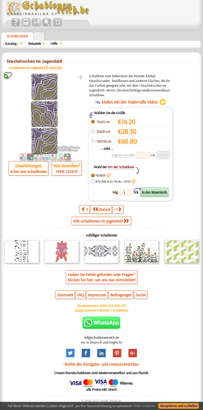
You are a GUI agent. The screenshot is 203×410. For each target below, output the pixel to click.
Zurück (101, 209)
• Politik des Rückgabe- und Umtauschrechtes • (101, 364)
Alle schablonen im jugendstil (101, 221)
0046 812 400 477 (113, 305)
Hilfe (54, 43)
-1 (85, 209)
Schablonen (17, 36)
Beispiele (34, 43)
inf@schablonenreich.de (101, 337)
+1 (117, 209)
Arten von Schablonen (28, 171)
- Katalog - (10, 43)
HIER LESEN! (66, 171)
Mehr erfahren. (144, 405)
